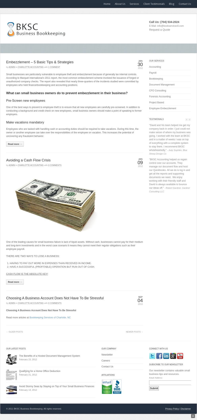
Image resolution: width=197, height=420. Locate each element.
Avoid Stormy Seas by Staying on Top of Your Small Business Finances (56, 386)
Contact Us (185, 3)
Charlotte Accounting (30, 67)
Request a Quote (159, 29)
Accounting (155, 66)
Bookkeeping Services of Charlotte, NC (50, 317)
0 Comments (55, 165)
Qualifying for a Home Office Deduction (39, 371)
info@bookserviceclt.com (170, 26)
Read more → (15, 144)
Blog (171, 3)
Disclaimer (186, 409)
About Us (120, 3)
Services (134, 3)
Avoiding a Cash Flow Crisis (28, 160)
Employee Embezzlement (162, 108)
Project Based (156, 102)
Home (107, 3)
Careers (105, 360)
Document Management (162, 84)
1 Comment (54, 67)
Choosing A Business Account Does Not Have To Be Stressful (55, 298)
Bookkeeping (156, 78)
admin (12, 67)
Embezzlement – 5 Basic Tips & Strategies (39, 62)
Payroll (152, 72)
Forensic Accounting (160, 96)
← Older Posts (14, 332)
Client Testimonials (154, 3)
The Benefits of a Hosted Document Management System (49, 356)
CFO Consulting (157, 90)
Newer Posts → (134, 332)
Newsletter (107, 354)
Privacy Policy (172, 409)
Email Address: (156, 377)
